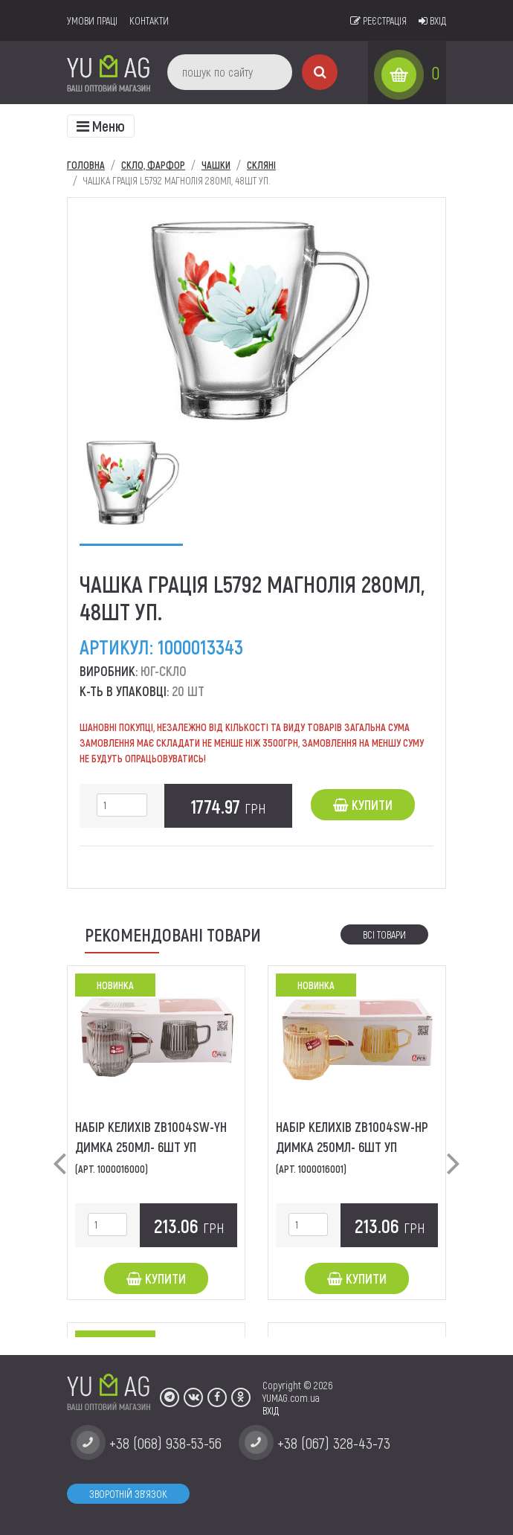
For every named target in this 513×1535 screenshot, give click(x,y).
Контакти (149, 20)
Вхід (432, 20)
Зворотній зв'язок (128, 1493)
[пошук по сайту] (229, 72)
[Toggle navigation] (101, 126)
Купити (363, 805)
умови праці (92, 20)
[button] (59, 1151)
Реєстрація (378, 20)
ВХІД (270, 1410)
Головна (86, 164)
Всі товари (384, 934)
